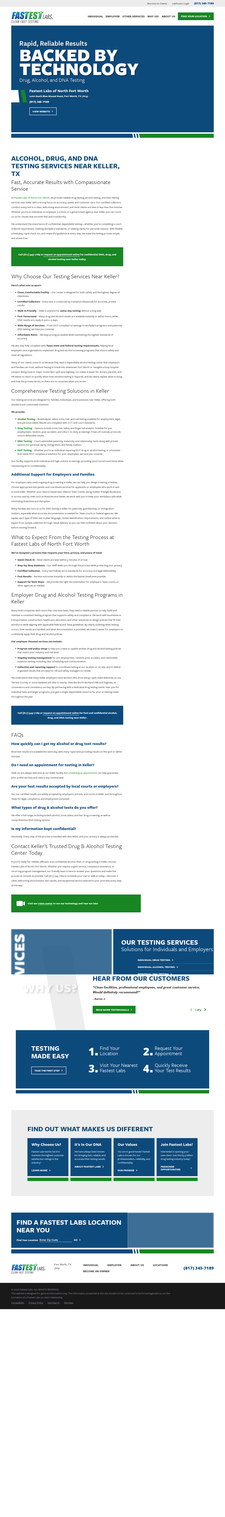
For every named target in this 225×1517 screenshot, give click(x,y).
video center (40, 903)
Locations (160, 1265)
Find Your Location (195, 16)
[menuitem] (17, 1302)
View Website (43, 111)
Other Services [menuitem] (133, 16)
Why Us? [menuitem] (153, 16)
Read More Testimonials (109, 1010)
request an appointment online (57, 254)
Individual (90, 1265)
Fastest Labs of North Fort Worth (26, 197)
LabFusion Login (180, 3)
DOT (65, 422)
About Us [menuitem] (168, 16)
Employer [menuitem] (113, 16)
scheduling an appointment (77, 773)
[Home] (32, 16)
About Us (137, 1265)
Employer (114, 1265)
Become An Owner (157, 3)
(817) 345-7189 (204, 3)
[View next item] (200, 1009)
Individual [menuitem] (95, 16)
